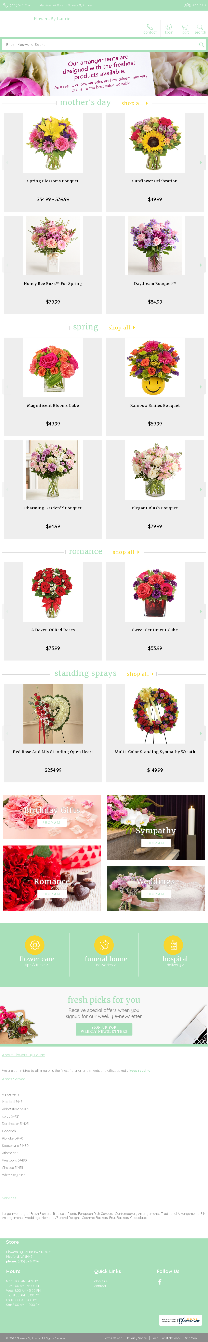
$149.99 (155, 770)
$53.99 (155, 648)
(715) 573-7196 (20, 5)
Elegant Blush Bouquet (155, 508)
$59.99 (155, 424)
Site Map (191, 1338)
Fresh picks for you (104, 1007)
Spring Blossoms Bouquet (53, 181)
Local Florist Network (166, 1338)
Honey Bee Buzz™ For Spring (53, 283)
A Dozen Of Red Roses (53, 630)
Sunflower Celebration (155, 181)
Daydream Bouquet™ (155, 283)
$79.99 (53, 302)
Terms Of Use (113, 1338)
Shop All (132, 103)
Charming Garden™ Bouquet (53, 508)
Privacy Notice (137, 1338)
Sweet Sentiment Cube (155, 630)
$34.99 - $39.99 (53, 199)
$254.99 (53, 770)
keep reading (140, 1071)
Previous (6, 162)
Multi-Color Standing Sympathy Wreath (155, 751)
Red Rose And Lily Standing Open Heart (53, 751)
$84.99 (155, 302)
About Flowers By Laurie (23, 1054)
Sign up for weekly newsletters (104, 1029)
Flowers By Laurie (52, 18)
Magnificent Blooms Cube (53, 405)
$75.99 (53, 648)
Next (201, 162)
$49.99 (155, 199)
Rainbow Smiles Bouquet (155, 405)
